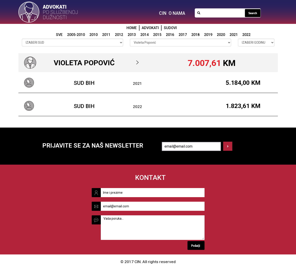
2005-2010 (76, 35)
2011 (106, 35)
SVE (59, 35)
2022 (246, 35)
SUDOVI (170, 28)
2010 (93, 35)
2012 (119, 35)
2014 (144, 35)
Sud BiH (84, 83)
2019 (208, 35)
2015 (157, 35)
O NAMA (177, 13)
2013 (132, 35)
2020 (221, 35)
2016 (170, 35)
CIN (162, 13)
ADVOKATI (150, 28)
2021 (234, 35)
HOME (131, 28)
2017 (183, 35)
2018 (195, 35)
